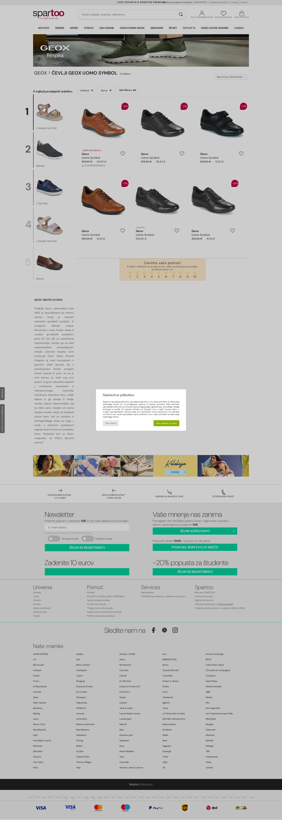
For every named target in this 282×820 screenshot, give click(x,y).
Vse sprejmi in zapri (166, 423)
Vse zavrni (110, 423)
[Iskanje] (180, 14)
